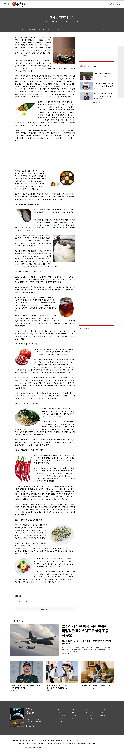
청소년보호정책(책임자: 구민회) (69, 740)
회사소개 (18, 740)
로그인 (118, 4)
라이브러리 (89, 715)
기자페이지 (89, 718)
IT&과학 (74, 715)
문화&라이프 (61, 715)
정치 (59, 710)
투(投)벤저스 (85, 66)
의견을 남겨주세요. (22, 601)
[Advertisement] (40, 155)
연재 (87, 710)
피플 (73, 718)
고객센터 (42, 740)
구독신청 (102, 712)
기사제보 (102, 710)
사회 (59, 712)
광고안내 (102, 715)
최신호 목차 (89, 712)
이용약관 (47, 740)
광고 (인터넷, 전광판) (27, 740)
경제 (73, 710)
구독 (95, 66)
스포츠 (60, 718)
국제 (73, 712)
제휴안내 (36, 740)
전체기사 (60, 721)
